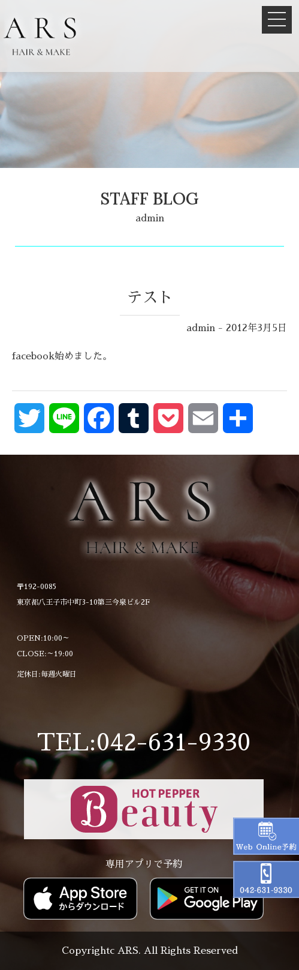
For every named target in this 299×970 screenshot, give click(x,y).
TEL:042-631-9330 (143, 743)
